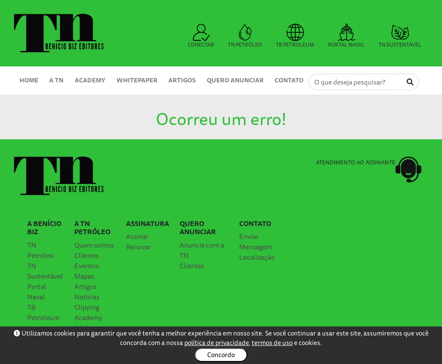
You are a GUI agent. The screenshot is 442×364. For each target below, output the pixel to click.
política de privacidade (216, 343)
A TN (56, 80)
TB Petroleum (43, 312)
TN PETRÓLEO (245, 36)
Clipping (86, 307)
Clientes (86, 255)
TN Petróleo (40, 250)
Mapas (84, 276)
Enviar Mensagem (255, 241)
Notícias (86, 296)
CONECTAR (201, 36)
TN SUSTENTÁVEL (400, 36)
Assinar (137, 236)
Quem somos (94, 245)
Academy (90, 80)
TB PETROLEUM (295, 36)
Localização (257, 257)
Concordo (221, 355)
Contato (289, 80)
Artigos (182, 80)
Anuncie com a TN (202, 250)
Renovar (138, 246)
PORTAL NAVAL (346, 36)
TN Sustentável (45, 271)
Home (28, 80)
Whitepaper (137, 80)
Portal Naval (36, 291)
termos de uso (272, 343)
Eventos (86, 265)
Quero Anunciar (235, 80)
